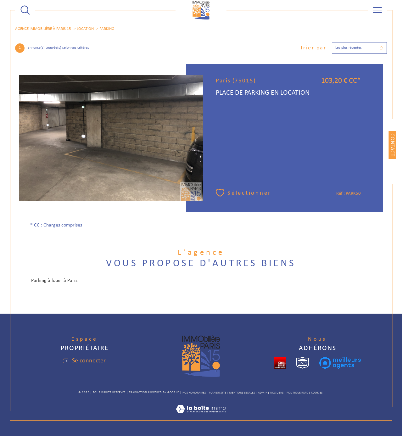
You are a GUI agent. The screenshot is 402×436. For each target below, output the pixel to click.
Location (85, 29)
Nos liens (277, 392)
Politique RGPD (297, 392)
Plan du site (217, 392)
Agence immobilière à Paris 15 (43, 29)
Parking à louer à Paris (54, 280)
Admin (262, 392)
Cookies (317, 392)
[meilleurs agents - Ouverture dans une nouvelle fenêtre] (340, 363)
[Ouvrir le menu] (377, 10)
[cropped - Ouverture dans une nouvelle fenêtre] (280, 363)
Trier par (313, 48)
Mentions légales (242, 392)
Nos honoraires (194, 392)
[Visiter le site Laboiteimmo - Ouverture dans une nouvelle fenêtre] (200, 416)
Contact (392, 144)
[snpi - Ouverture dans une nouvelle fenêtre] (302, 363)
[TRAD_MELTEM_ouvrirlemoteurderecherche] (25, 10)
